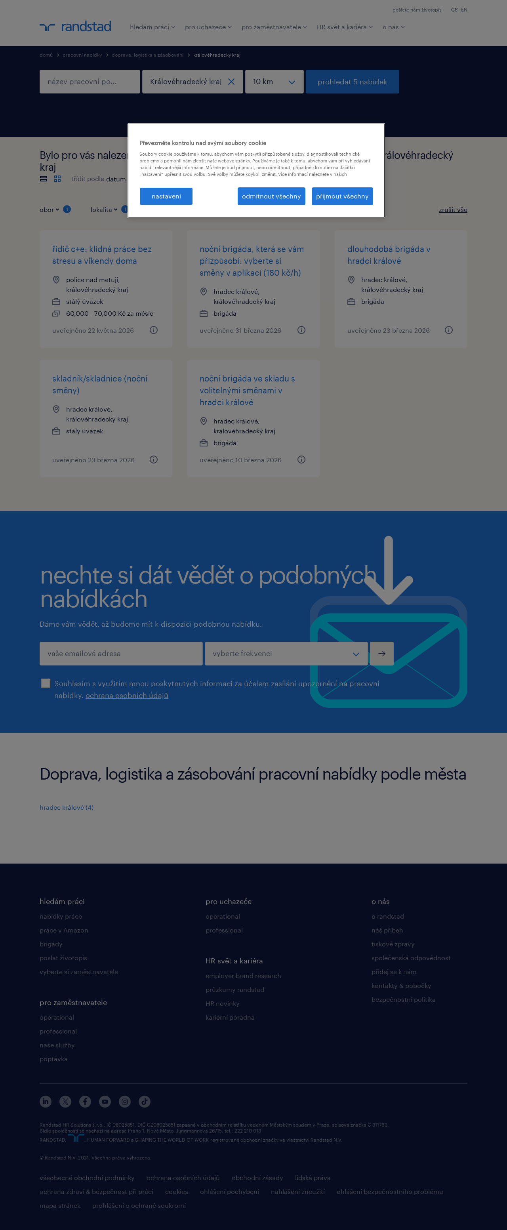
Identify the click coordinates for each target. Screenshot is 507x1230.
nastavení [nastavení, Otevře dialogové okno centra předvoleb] (166, 196)
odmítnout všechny (271, 196)
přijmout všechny (342, 196)
